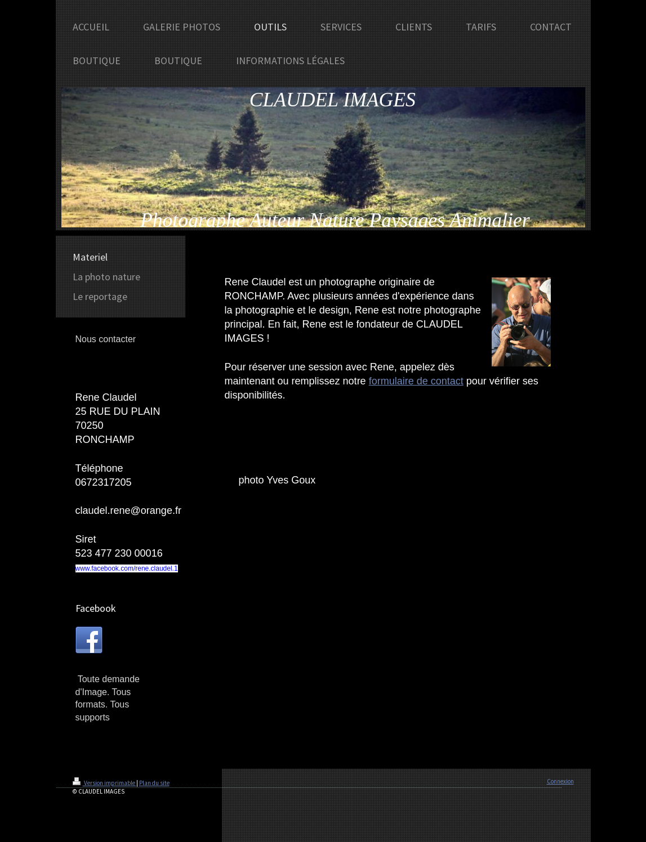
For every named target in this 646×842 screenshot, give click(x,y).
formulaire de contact (416, 381)
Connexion (560, 781)
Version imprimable (104, 783)
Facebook (95, 608)
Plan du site (154, 783)
